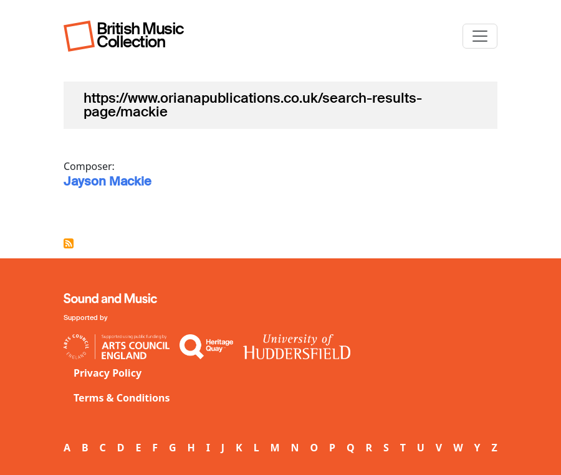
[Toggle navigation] (480, 36)
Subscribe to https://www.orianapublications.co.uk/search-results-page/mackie (69, 243)
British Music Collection (140, 35)
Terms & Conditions (122, 398)
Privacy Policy (107, 373)
